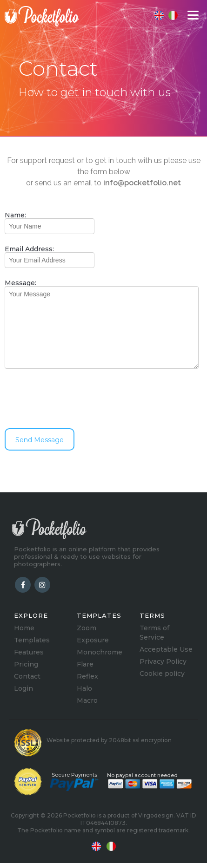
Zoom (86, 628)
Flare (85, 664)
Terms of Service (154, 632)
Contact (27, 676)
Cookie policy (162, 673)
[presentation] (75, 398)
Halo (84, 688)
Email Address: (29, 249)
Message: (20, 283)
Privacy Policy (163, 661)
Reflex (87, 676)
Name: (15, 215)
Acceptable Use (166, 649)
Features (29, 652)
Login (23, 688)
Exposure (93, 640)
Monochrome (99, 652)
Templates (32, 640)
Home (24, 628)
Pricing (26, 664)
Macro (87, 700)
